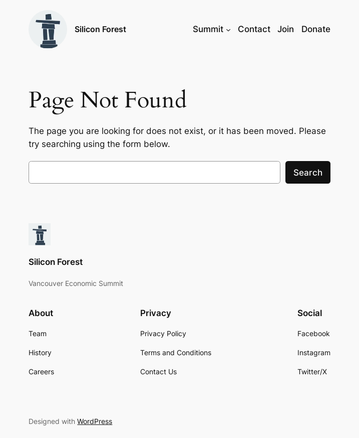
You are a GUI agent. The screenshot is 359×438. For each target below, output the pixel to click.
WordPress (94, 421)
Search (307, 173)
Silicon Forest (100, 29)
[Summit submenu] (228, 29)
